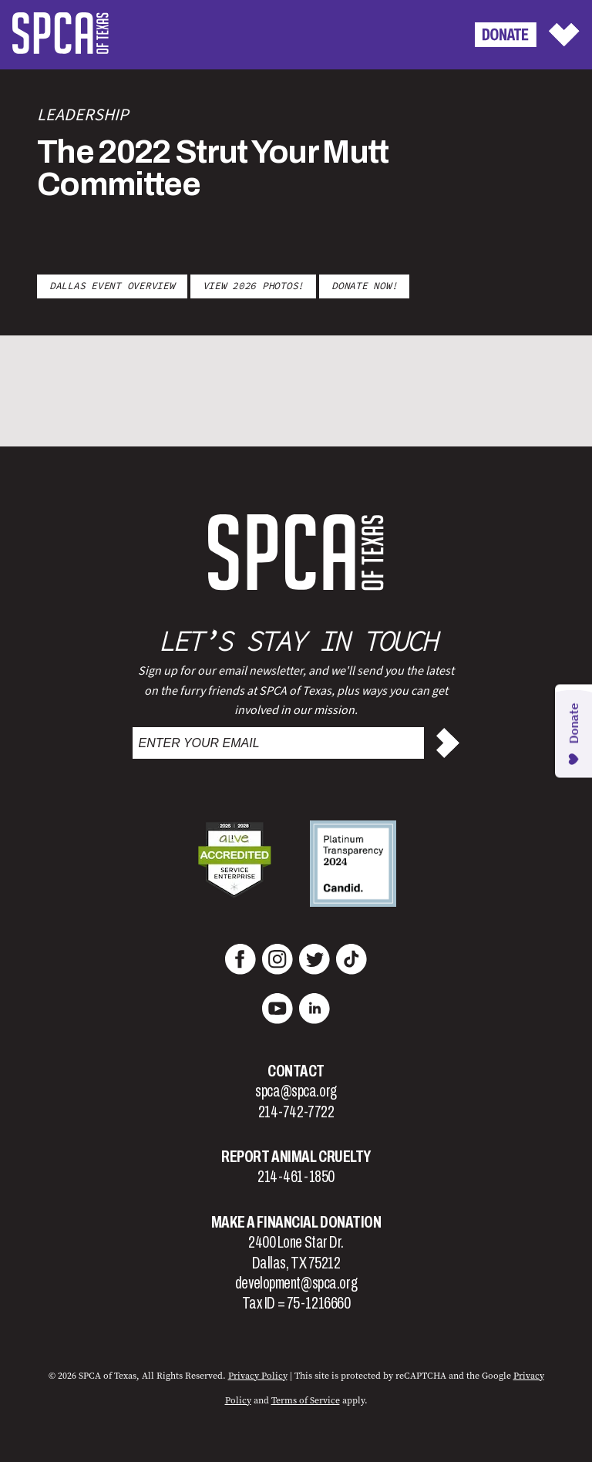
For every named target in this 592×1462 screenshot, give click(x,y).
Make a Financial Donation (296, 1222)
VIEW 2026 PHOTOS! (253, 285)
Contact (296, 1071)
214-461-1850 (296, 1176)
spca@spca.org (295, 1091)
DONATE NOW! (364, 285)
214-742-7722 (296, 1112)
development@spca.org (296, 1283)
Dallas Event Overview (112, 285)
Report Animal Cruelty (296, 1156)
